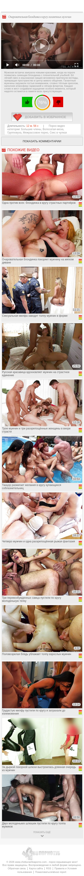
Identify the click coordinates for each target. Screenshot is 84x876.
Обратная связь (17, 868)
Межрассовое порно (35, 132)
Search (77, 6)
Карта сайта (36, 868)
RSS (48, 868)
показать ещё (42, 832)
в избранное (42, 117)
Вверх (75, 818)
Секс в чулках (58, 132)
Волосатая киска (53, 129)
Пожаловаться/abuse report (50, 872)
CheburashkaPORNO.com (43, 7)
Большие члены (31, 129)
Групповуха (14, 132)
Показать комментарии (42, 141)
